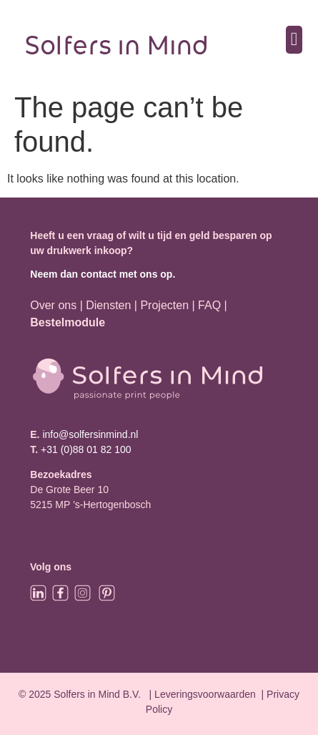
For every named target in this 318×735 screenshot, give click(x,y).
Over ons (53, 305)
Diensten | (111, 305)
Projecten (164, 305)
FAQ (211, 305)
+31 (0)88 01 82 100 (86, 449)
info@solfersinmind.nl (89, 434)
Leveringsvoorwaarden (205, 694)
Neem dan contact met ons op (101, 274)
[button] (294, 40)
